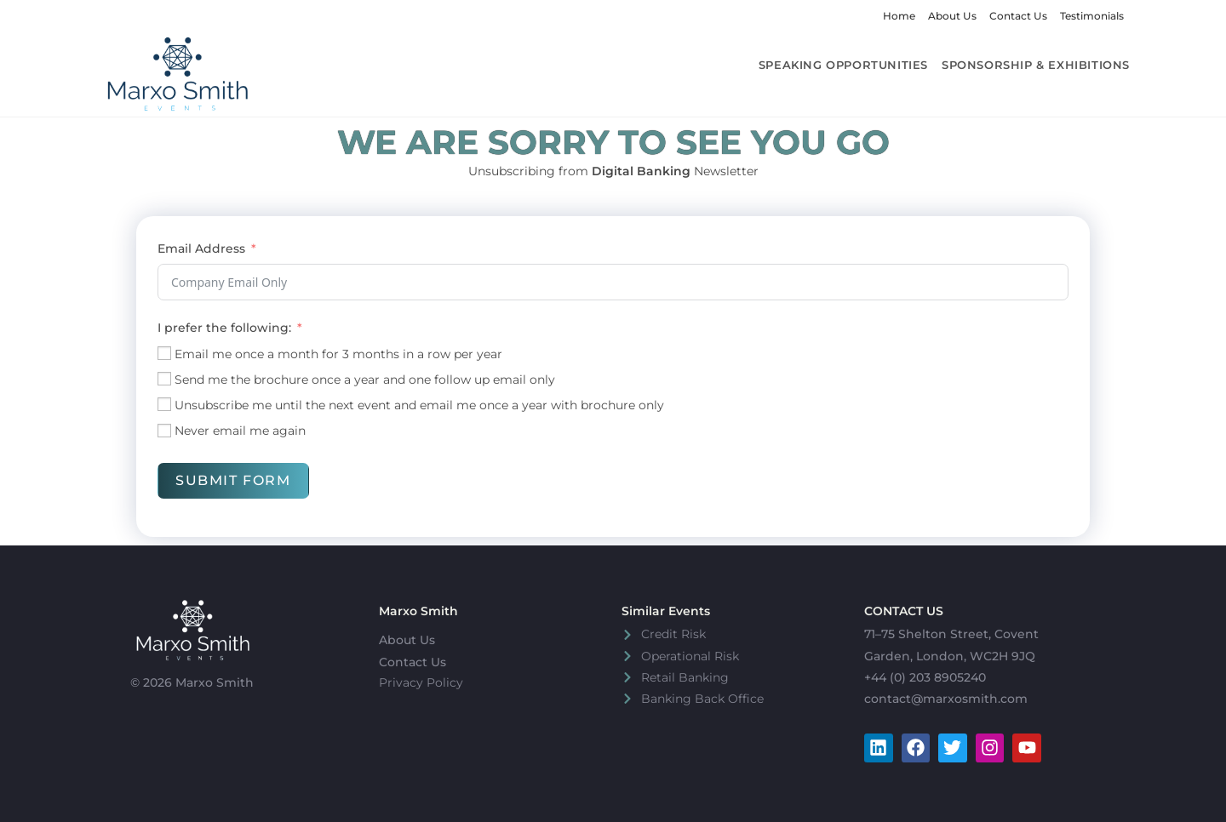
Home (899, 15)
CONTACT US (903, 611)
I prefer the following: (224, 327)
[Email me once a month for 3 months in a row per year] (164, 353)
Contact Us (1018, 15)
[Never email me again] (164, 430)
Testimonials (1092, 15)
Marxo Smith (418, 611)
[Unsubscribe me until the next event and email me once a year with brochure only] (164, 404)
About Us (952, 15)
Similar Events (666, 611)
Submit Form (233, 480)
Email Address (201, 248)
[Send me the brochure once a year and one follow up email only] (164, 378)
